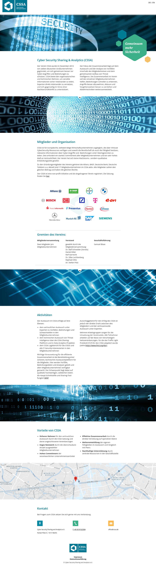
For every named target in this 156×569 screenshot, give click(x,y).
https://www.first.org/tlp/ (96, 345)
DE (149, 2)
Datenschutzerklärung (78, 559)
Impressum (78, 557)
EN (153, 2)
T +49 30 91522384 (79, 529)
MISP (46, 378)
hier (47, 176)
